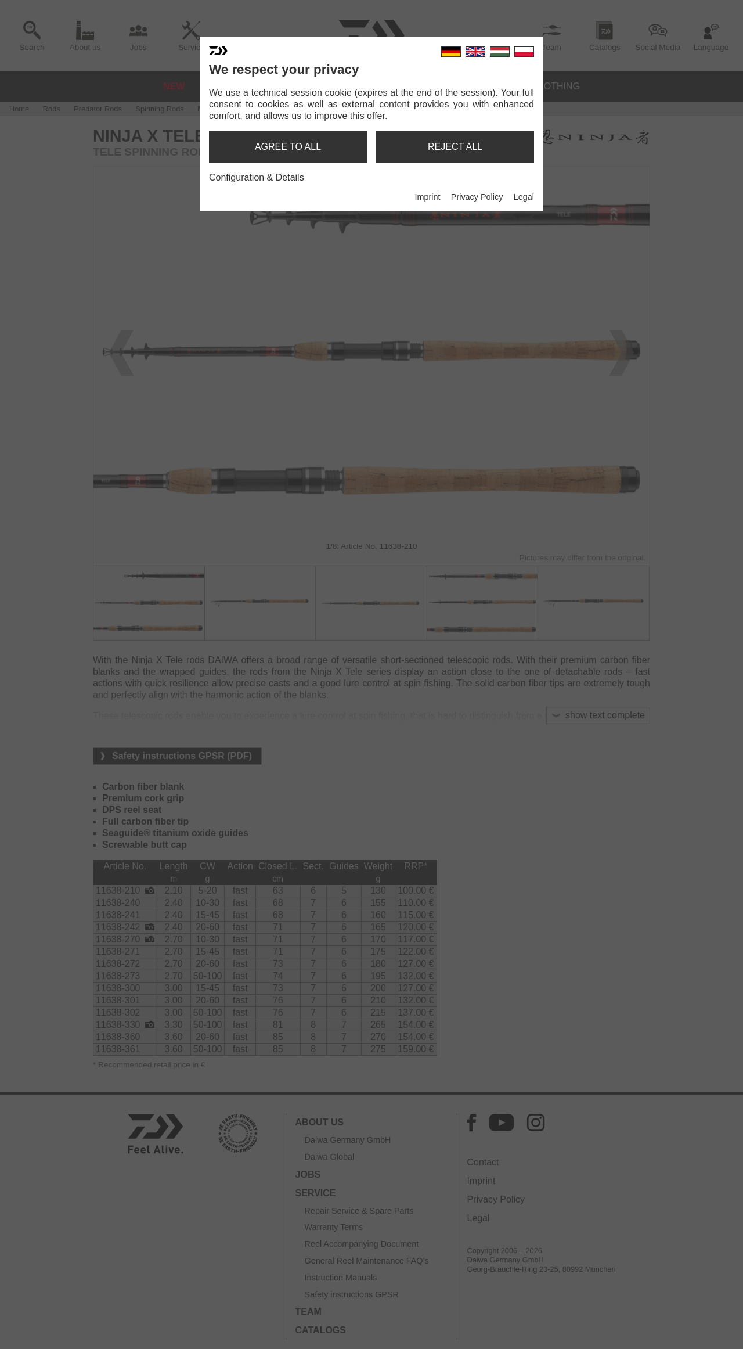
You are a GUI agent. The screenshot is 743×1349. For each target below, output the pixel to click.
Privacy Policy (477, 197)
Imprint (427, 197)
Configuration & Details (256, 177)
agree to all (288, 147)
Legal (524, 197)
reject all (455, 147)
